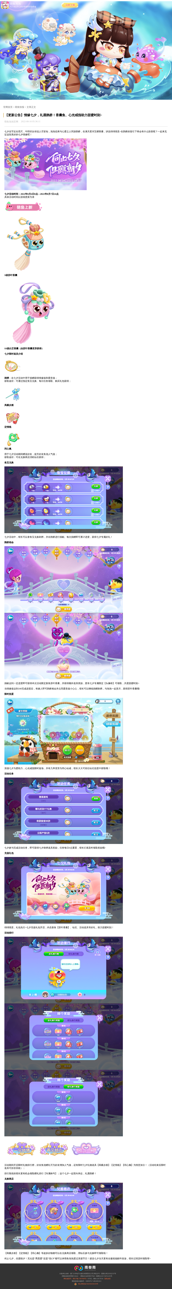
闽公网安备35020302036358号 (88, 1284)
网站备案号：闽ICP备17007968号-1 (75, 1278)
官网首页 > (8, 107)
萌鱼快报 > (20, 107)
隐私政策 (107, 1278)
